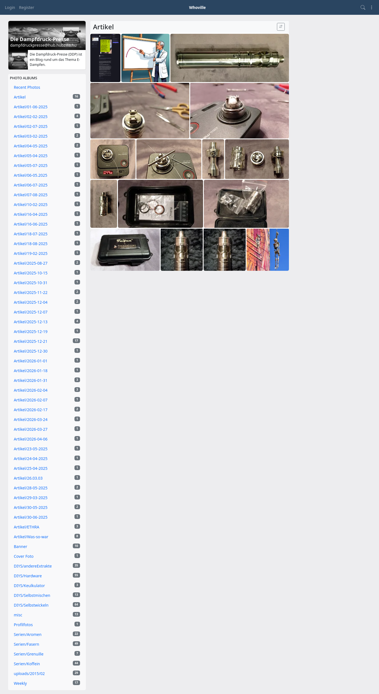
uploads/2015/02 (47, 673)
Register (26, 7)
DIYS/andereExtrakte (47, 566)
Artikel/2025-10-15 (47, 273)
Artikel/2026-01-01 (47, 360)
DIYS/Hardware (47, 575)
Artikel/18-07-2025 (47, 233)
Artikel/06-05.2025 (47, 175)
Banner (47, 546)
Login (10, 7)
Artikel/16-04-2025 (47, 214)
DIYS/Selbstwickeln (47, 605)
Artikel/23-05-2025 (47, 448)
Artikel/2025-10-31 (47, 282)
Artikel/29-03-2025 (47, 497)
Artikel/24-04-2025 (47, 458)
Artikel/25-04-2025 (47, 468)
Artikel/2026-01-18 (47, 370)
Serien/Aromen (47, 634)
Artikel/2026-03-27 (47, 429)
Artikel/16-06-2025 (47, 224)
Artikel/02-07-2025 (47, 126)
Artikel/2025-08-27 (47, 263)
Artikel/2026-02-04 (47, 390)
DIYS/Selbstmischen (47, 595)
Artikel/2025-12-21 (47, 341)
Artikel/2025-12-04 (47, 302)
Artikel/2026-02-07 (47, 400)
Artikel (47, 97)
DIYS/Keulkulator (47, 585)
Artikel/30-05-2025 (47, 507)
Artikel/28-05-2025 (47, 487)
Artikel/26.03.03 (47, 478)
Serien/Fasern (47, 644)
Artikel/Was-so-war (47, 536)
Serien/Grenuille (47, 654)
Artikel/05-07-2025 (47, 165)
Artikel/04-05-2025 (47, 146)
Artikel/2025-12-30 (47, 351)
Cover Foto (47, 556)
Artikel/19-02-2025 (47, 253)
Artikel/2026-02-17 (47, 409)
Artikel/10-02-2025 (47, 204)
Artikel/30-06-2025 (47, 517)
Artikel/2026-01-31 (47, 380)
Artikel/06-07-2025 (47, 185)
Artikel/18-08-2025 (47, 243)
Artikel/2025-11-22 (47, 292)
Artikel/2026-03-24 (47, 419)
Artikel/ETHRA (47, 527)
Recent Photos (27, 87)
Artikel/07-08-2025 (47, 194)
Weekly (47, 683)
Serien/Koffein (47, 663)
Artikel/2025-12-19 (47, 331)
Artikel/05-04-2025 (47, 155)
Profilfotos (47, 624)
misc (47, 615)
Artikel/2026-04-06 (47, 439)
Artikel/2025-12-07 (47, 312)
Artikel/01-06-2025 (47, 106)
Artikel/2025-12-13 (47, 321)
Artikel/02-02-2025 (47, 116)
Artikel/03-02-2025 (47, 136)
